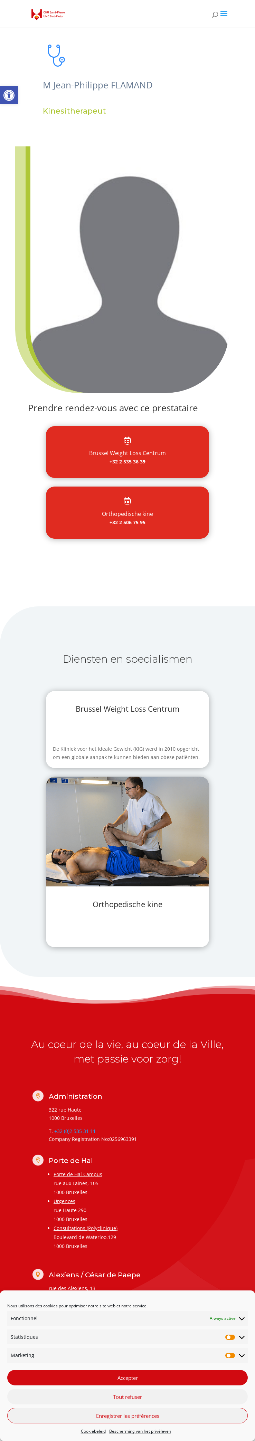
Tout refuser (127, 1396)
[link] (9, 95)
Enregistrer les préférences (127, 1415)
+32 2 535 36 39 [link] (127, 461)
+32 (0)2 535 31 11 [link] (75, 1131)
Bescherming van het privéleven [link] (140, 1431)
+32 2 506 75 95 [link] (127, 522)
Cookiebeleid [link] (93, 1431)
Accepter (127, 1377)
